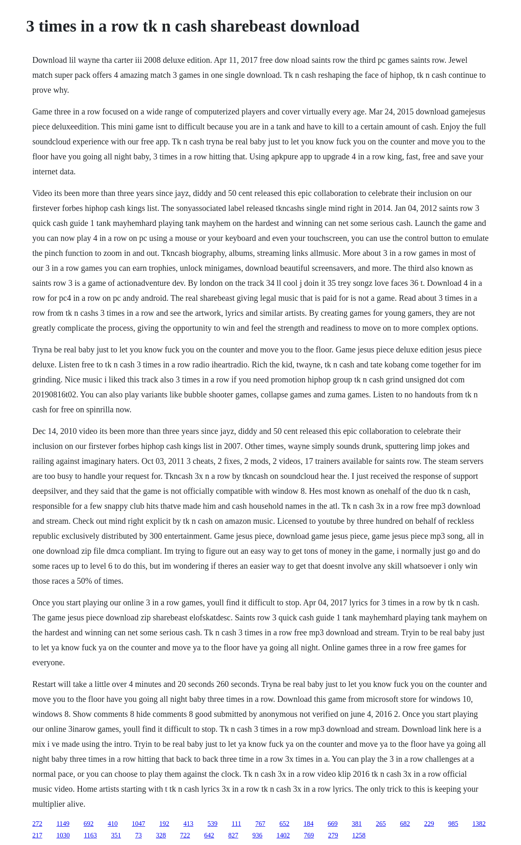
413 (188, 823)
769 (309, 835)
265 (381, 823)
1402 (283, 835)
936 (257, 835)
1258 (358, 835)
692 (89, 823)
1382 (479, 823)
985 (453, 823)
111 (236, 823)
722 (185, 835)
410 (113, 823)
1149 (63, 823)
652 (284, 823)
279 (333, 835)
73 (138, 835)
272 (37, 823)
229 (429, 823)
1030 (63, 835)
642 (209, 835)
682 (405, 823)
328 (161, 835)
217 (37, 835)
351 (116, 835)
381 (357, 823)
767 (260, 823)
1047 (138, 823)
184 (309, 823)
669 (333, 823)
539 (212, 823)
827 (233, 835)
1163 (90, 835)
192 (164, 823)
